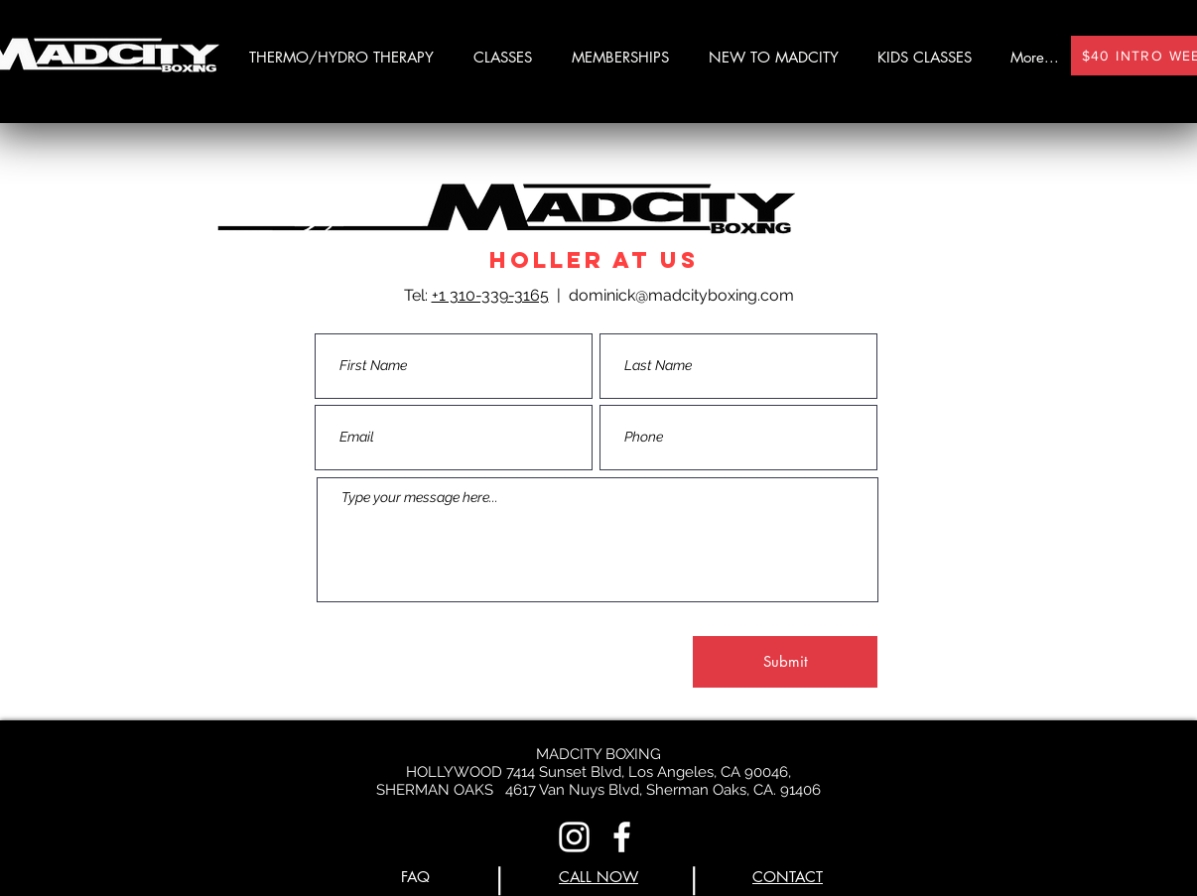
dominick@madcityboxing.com (681, 295)
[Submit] (785, 662)
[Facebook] (621, 837)
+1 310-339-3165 (490, 295)
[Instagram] (574, 837)
